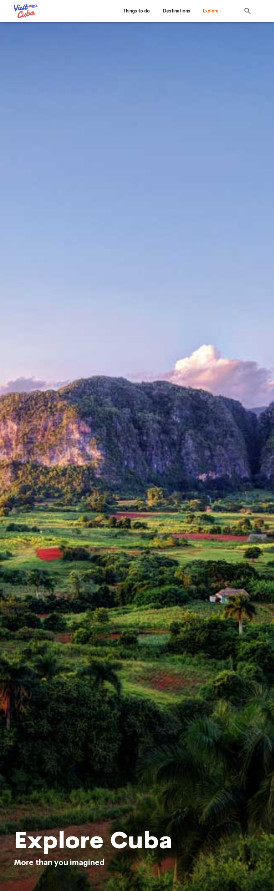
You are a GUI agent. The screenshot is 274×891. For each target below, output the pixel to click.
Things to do (136, 11)
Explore (211, 11)
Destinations (176, 11)
